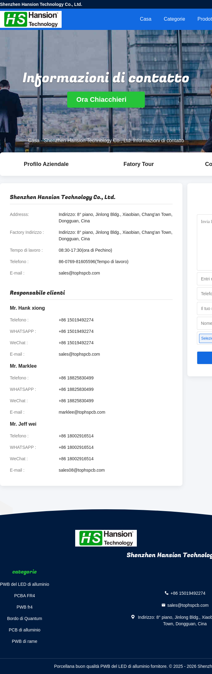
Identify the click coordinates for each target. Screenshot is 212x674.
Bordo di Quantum (24, 618)
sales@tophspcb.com (79, 273)
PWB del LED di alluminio (24, 584)
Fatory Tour (139, 164)
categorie (174, 19)
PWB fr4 (25, 607)
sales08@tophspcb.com (82, 470)
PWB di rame (24, 641)
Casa (145, 19)
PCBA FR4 (24, 595)
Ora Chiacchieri (106, 99)
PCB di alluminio (24, 629)
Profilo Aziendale (46, 164)
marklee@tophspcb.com (82, 412)
